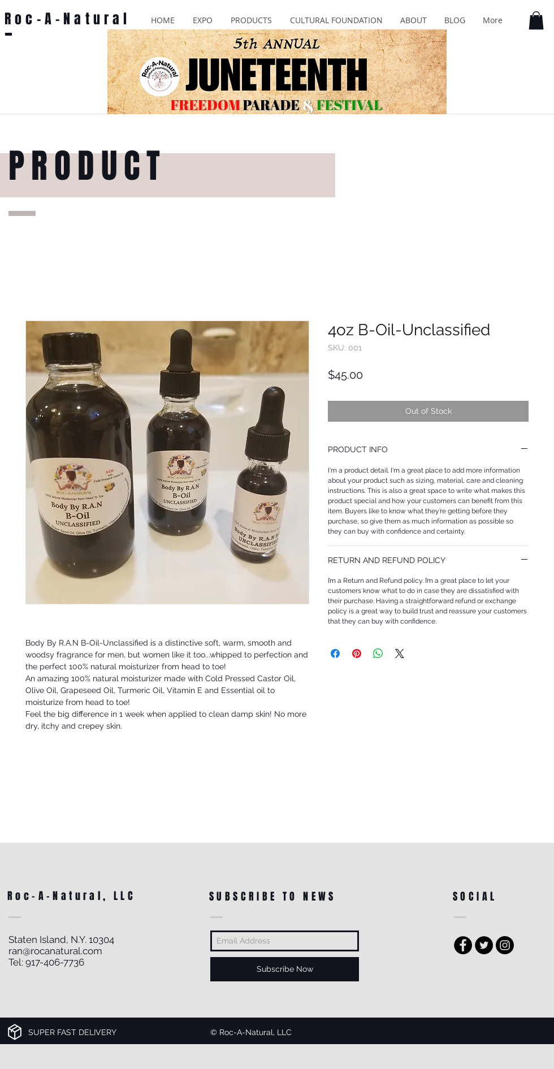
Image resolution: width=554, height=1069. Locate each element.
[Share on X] (399, 653)
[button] (203, 20)
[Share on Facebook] (335, 653)
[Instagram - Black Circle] (505, 945)
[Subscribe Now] (284, 969)
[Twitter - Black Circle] (484, 945)
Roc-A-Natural (68, 19)
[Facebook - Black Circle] (463, 945)
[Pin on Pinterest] (356, 653)
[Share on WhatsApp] (378, 653)
